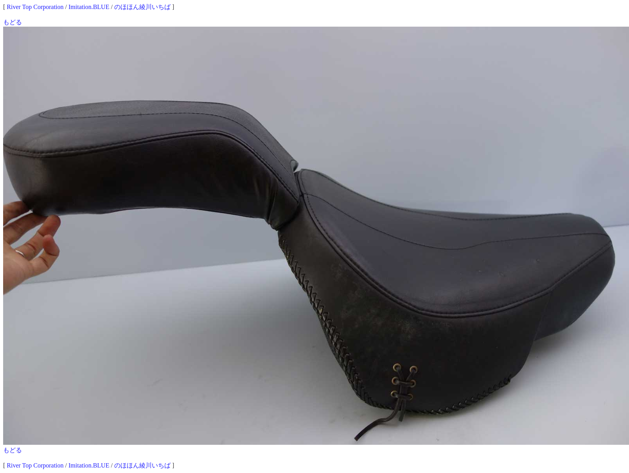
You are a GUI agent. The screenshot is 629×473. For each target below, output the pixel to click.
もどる (12, 22)
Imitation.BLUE (88, 7)
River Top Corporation (35, 7)
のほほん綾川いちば (142, 7)
